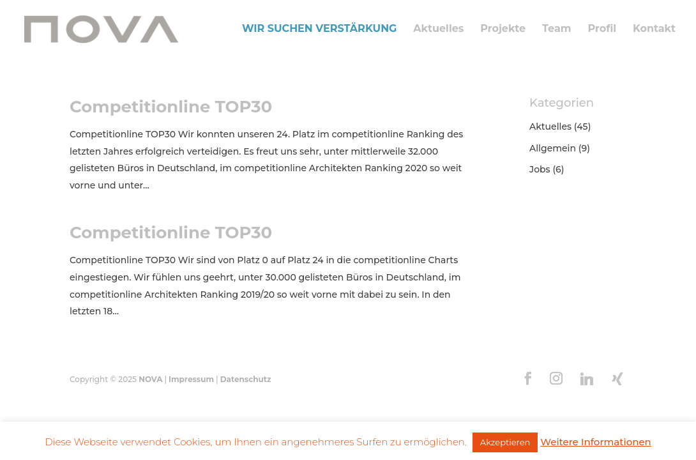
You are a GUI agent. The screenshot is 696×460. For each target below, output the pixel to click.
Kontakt (654, 29)
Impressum (191, 379)
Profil (601, 29)
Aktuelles (438, 29)
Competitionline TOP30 (171, 106)
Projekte (503, 29)
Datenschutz (245, 379)
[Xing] (617, 378)
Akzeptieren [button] (505, 442)
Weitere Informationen (595, 442)
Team (556, 29)
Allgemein (552, 148)
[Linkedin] (587, 378)
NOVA (150, 379)
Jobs (539, 169)
